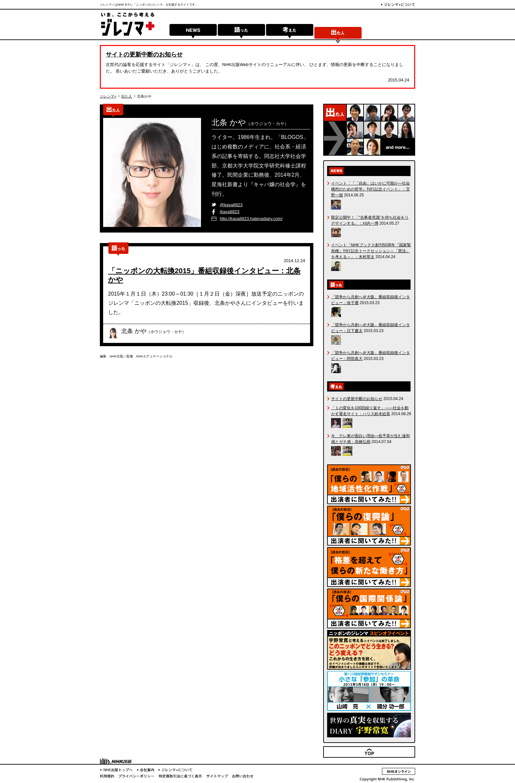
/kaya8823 (229, 211)
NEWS (193, 33)
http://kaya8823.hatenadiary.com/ (251, 218)
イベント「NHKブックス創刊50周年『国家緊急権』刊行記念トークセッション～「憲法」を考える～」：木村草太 (371, 251)
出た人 (338, 33)
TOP (411, 757)
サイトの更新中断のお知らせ (144, 54)
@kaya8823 (231, 204)
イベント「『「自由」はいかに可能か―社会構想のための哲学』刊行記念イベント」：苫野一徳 (370, 189)
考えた (289, 33)
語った (241, 33)
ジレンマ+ (108, 96)
